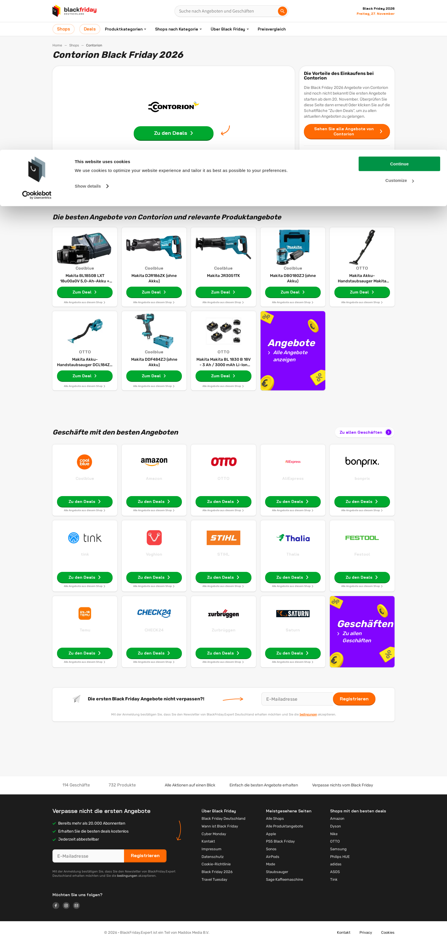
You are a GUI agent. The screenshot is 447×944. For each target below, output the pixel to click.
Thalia (292, 554)
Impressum (212, 849)
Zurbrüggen (223, 630)
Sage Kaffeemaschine (284, 879)
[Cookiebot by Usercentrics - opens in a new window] (37, 45)
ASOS (335, 872)
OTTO (223, 478)
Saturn (293, 630)
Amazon (154, 478)
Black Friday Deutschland (223, 818)
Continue (399, 14)
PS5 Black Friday (280, 841)
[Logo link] (57, 906)
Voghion (154, 554)
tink (85, 554)
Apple (271, 834)
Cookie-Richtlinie (216, 864)
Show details (88, 36)
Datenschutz (213, 857)
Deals (347, 180)
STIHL (223, 554)
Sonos (271, 849)
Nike (334, 834)
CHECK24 (154, 630)
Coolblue (85, 478)
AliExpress (293, 478)
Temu (85, 630)
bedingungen (308, 714)
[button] (73, 932)
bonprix (362, 478)
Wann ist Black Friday (220, 826)
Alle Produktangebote (284, 826)
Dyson (335, 826)
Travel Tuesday (214, 879)
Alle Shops (275, 818)
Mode (270, 864)
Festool (362, 554)
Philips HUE (340, 857)
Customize (399, 30)
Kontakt (208, 841)
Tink (334, 879)
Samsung (338, 849)
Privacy (365, 932)
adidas (336, 864)
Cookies (388, 932)
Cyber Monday (214, 834)
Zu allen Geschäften (366, 432)
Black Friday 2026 (217, 872)
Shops (347, 167)
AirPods (272, 857)
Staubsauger (277, 872)
